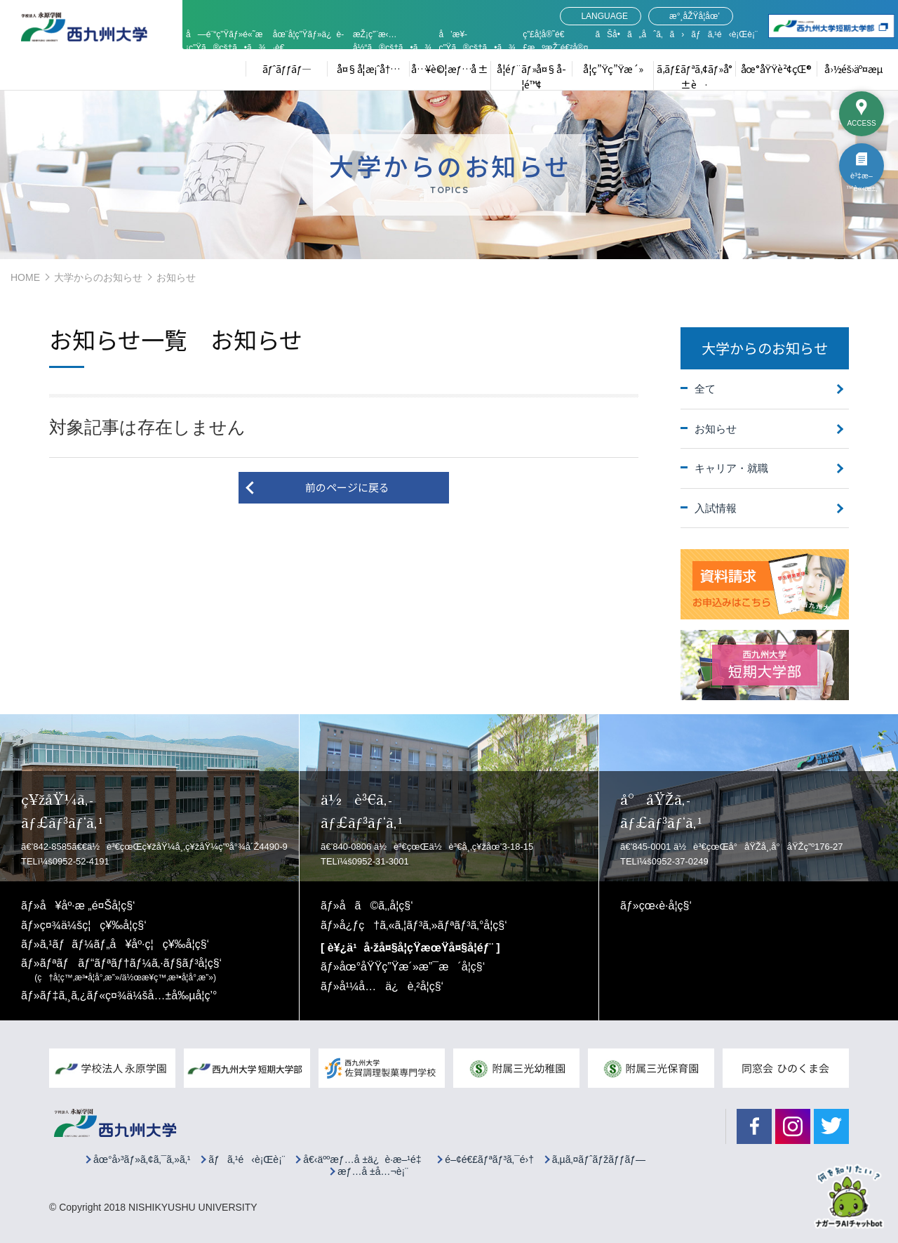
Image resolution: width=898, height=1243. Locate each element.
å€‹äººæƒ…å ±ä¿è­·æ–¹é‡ (365, 1160)
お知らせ (716, 429)
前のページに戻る (347, 487)
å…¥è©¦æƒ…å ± (449, 69)
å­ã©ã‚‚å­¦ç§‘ (376, 906)
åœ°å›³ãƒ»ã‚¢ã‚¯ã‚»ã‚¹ (142, 1160)
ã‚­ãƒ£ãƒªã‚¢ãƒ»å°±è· (694, 76)
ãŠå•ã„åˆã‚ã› (639, 34)
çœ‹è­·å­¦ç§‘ (665, 906)
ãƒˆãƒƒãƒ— (286, 69)
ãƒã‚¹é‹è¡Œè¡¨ (724, 34)
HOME (25, 277)
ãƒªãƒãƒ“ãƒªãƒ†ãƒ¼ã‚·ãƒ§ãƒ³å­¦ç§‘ (128, 969)
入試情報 (716, 508)
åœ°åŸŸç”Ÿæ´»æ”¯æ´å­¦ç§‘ (412, 967)
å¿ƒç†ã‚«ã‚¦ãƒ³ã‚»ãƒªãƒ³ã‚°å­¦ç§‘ (423, 925)
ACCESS (861, 123)
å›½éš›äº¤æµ (857, 69)
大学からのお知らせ (98, 277)
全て (705, 389)
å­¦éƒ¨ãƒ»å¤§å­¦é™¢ (531, 76)
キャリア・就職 (731, 468)
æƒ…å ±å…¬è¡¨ (372, 1171)
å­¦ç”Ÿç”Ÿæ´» (613, 69)
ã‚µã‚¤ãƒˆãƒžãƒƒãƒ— (598, 1160)
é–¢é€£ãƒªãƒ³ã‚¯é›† (489, 1160)
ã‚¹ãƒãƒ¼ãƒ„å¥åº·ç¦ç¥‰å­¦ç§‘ (124, 944)
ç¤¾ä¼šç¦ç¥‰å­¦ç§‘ (93, 925)
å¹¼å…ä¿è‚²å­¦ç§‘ (391, 986)
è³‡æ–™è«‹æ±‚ (861, 179)
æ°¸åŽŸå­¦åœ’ (694, 16)
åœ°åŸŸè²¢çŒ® (776, 69)
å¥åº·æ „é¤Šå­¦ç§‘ (87, 906)
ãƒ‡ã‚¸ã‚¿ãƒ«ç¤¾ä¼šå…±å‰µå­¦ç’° (128, 995)
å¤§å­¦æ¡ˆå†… (368, 69)
